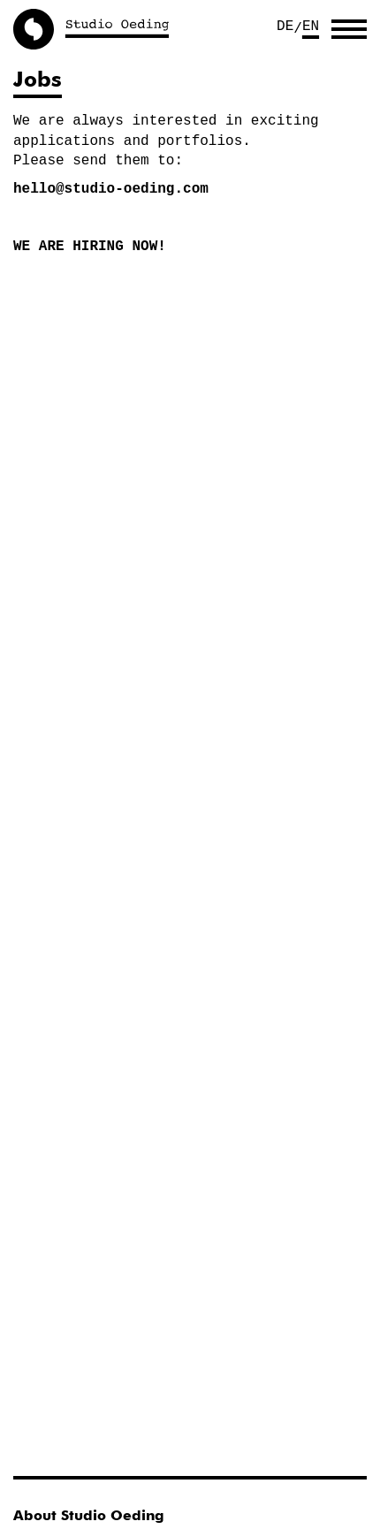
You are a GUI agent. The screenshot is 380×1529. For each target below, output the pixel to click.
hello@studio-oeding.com (111, 189)
